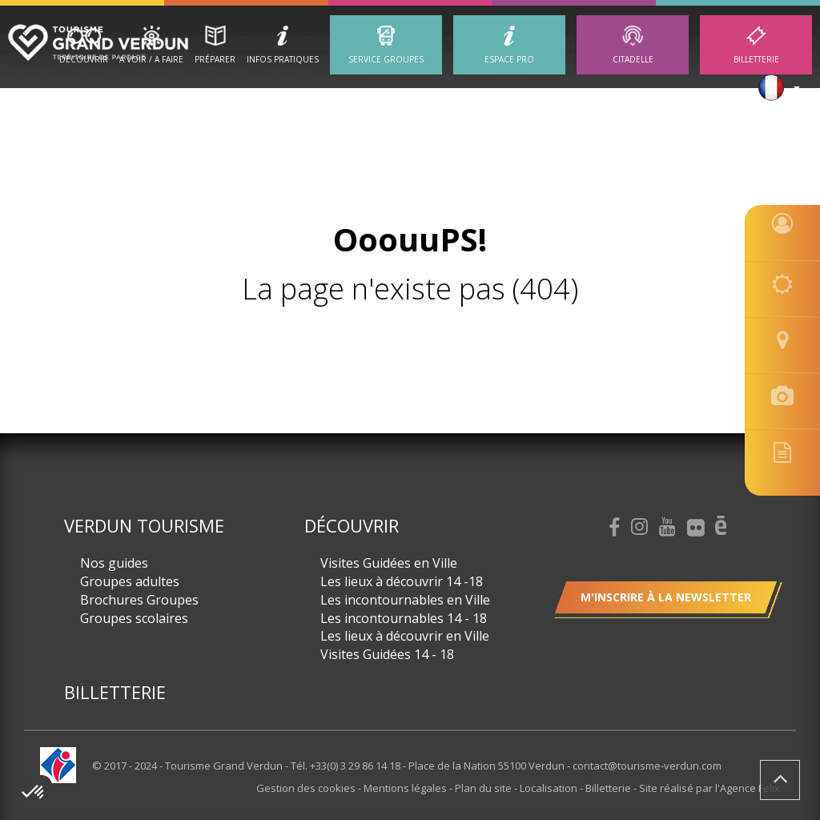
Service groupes (386, 59)
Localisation (550, 788)
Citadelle (633, 59)
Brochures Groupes (139, 600)
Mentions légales (406, 788)
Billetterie (756, 59)
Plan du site (484, 788)
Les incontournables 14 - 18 (403, 618)
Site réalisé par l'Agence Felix (709, 788)
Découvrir (83, 59)
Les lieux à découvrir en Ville (404, 636)
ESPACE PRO (509, 59)
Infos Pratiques (283, 59)
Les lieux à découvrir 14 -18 (401, 581)
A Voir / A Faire (151, 59)
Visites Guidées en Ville (388, 563)
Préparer (215, 59)
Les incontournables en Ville (405, 600)
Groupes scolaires (134, 618)
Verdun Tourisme (144, 525)
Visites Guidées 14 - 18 (387, 654)
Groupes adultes (129, 581)
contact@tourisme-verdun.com (647, 765)
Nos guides (114, 563)
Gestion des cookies (307, 788)
